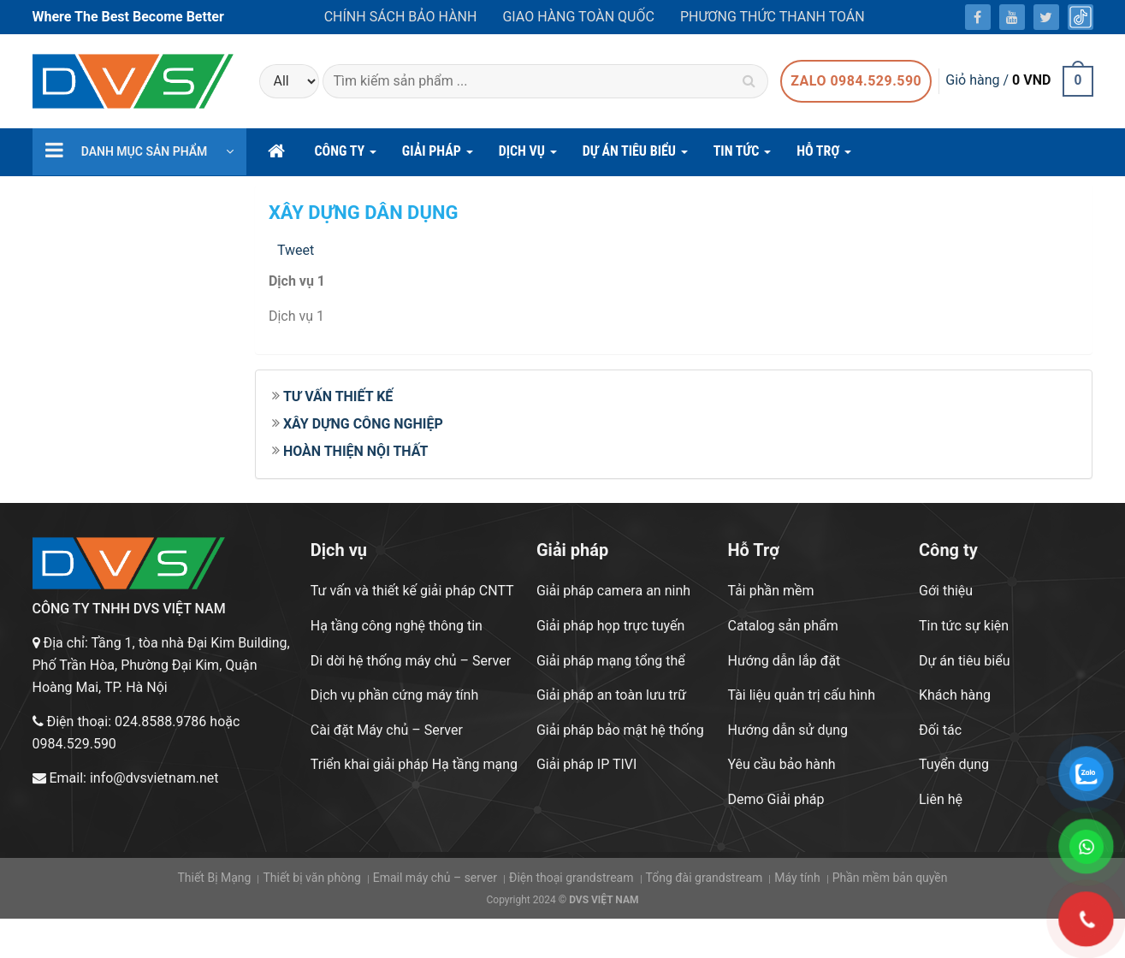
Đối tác (940, 730)
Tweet (295, 250)
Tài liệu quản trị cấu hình (801, 695)
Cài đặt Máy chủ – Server (387, 730)
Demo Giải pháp (775, 799)
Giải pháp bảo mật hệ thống (620, 730)
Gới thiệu (946, 590)
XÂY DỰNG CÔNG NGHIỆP (363, 424)
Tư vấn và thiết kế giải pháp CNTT (412, 590)
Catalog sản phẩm (782, 626)
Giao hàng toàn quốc (578, 17)
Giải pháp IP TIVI (586, 764)
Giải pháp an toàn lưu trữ (611, 695)
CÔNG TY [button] (345, 156)
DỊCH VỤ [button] (528, 156)
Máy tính (797, 877)
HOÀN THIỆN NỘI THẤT (356, 451)
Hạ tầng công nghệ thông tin (397, 626)
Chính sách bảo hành (400, 17)
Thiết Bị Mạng (214, 877)
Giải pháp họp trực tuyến (610, 626)
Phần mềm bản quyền (890, 877)
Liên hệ (940, 799)
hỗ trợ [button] (823, 156)
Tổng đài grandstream (703, 877)
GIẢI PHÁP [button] (437, 156)
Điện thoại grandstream (571, 877)
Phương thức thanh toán (772, 17)
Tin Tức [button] (742, 156)
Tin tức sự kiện (964, 626)
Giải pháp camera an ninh (613, 590)
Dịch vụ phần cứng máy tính (394, 695)
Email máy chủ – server (435, 877)
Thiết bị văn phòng (311, 877)
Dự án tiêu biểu (964, 661)
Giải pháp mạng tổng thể (610, 661)
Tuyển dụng (954, 764)
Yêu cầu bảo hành (781, 764)
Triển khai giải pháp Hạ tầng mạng (414, 764)
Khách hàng (955, 695)
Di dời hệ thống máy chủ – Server (411, 661)
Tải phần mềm (770, 590)
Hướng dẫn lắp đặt (783, 661)
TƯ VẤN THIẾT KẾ (338, 396)
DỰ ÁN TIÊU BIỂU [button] (635, 156)
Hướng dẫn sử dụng (787, 730)
